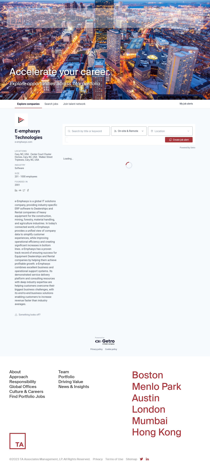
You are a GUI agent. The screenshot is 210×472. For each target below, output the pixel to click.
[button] (76, 139)
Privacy (98, 459)
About (15, 371)
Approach (18, 376)
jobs (52, 103)
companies (28, 103)
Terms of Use (114, 459)
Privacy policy (96, 349)
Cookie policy (111, 349)
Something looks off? (27, 314)
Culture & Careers (26, 391)
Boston (147, 375)
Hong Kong (156, 432)
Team (63, 371)
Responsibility (22, 381)
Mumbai (150, 421)
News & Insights (73, 386)
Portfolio (66, 376)
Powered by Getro (187, 148)
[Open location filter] (188, 131)
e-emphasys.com (23, 142)
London (148, 409)
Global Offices (22, 386)
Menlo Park (156, 386)
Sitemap (131, 459)
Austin (146, 398)
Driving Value (70, 381)
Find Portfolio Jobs (27, 396)
